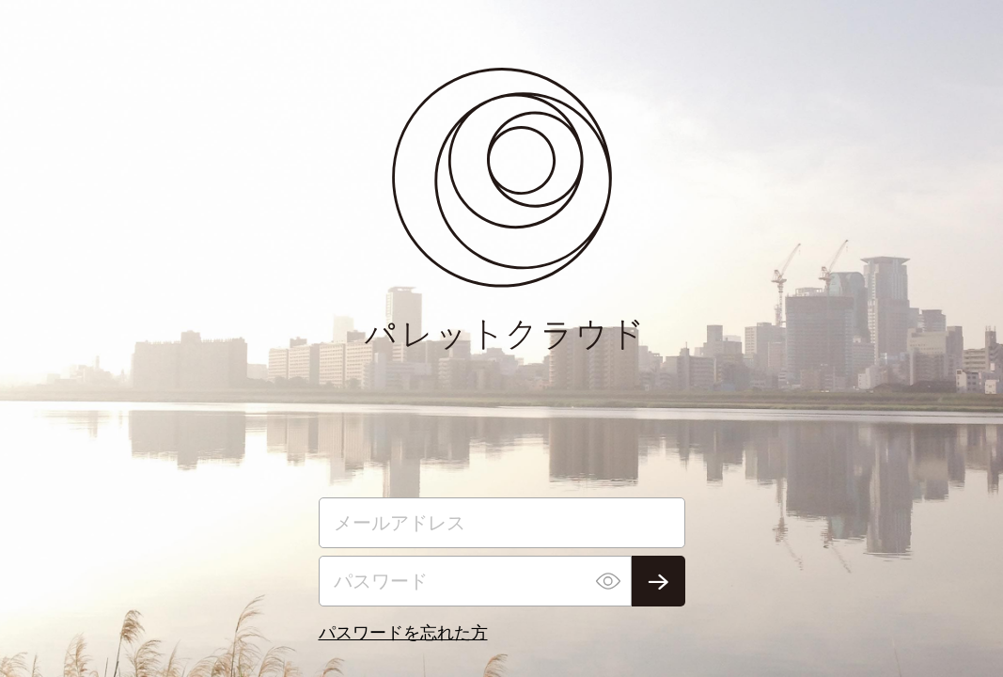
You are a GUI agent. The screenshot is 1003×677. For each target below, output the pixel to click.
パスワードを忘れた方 (403, 632)
